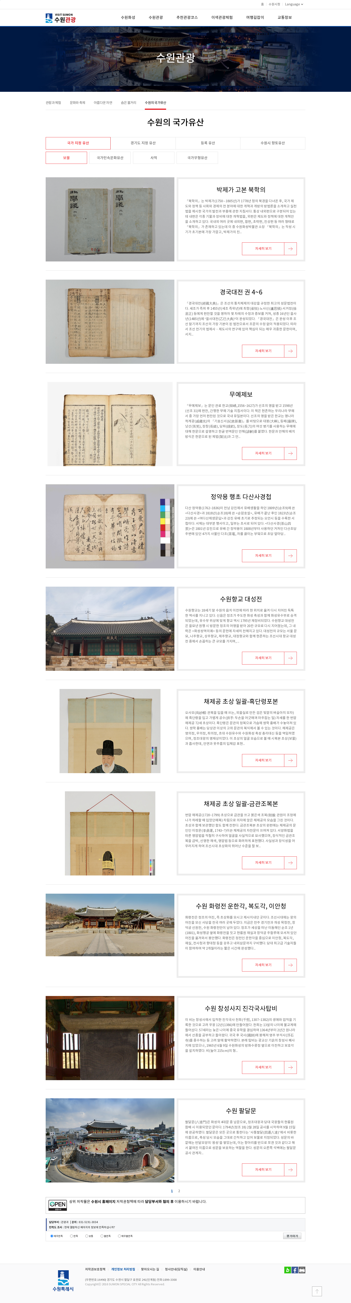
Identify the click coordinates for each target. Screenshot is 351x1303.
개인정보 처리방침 (123, 1269)
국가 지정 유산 (78, 143)
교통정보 (285, 17)
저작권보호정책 (95, 1269)
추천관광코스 (187, 17)
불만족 (107, 1236)
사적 (153, 158)
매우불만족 (127, 1236)
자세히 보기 (263, 249)
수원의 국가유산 (155, 103)
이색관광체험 (222, 17)
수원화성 (128, 17)
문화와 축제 (77, 103)
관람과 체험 (53, 103)
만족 (75, 1236)
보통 (91, 1236)
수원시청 (274, 4)
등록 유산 (208, 143)
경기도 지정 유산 (143, 143)
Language (294, 4)
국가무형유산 (197, 158)
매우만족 (58, 1236)
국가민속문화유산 (110, 158)
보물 (66, 158)
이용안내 (199, 1269)
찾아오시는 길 (150, 1269)
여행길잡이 (255, 17)
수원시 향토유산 (273, 143)
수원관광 (156, 17)
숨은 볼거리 (128, 103)
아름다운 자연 (103, 103)
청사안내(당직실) (176, 1269)
